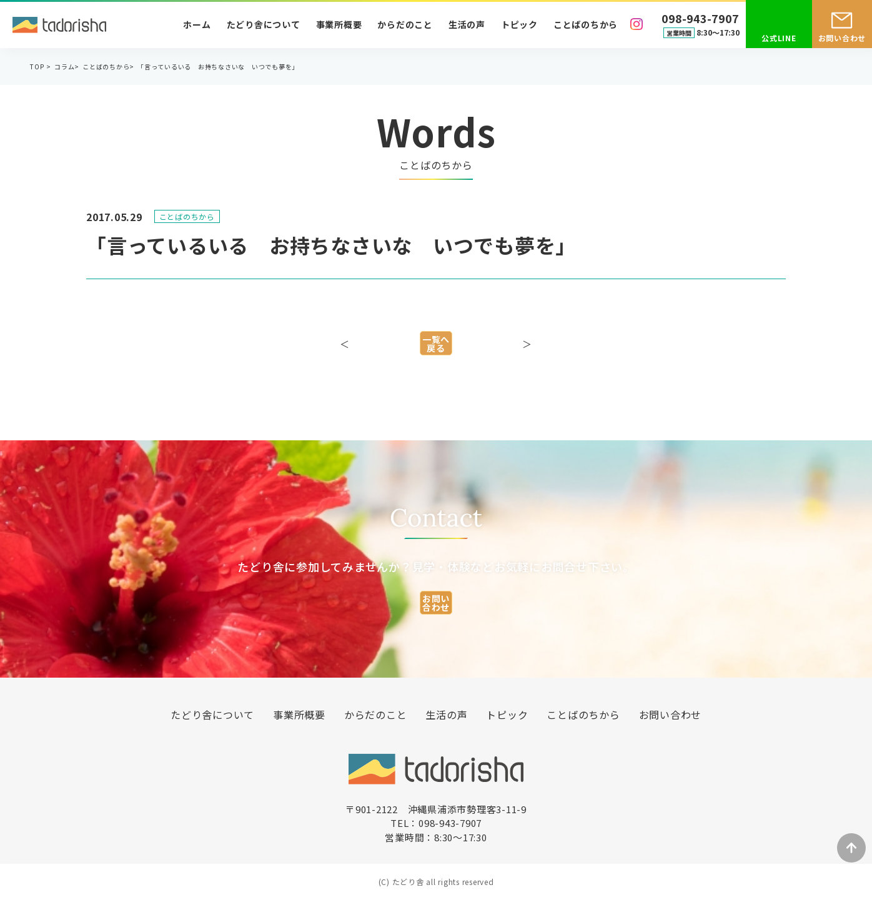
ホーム (197, 24)
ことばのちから (585, 24)
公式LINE (778, 37)
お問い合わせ (842, 37)
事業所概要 (339, 24)
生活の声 (466, 24)
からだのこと (405, 24)
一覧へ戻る (436, 350)
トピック (519, 24)
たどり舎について (263, 24)
